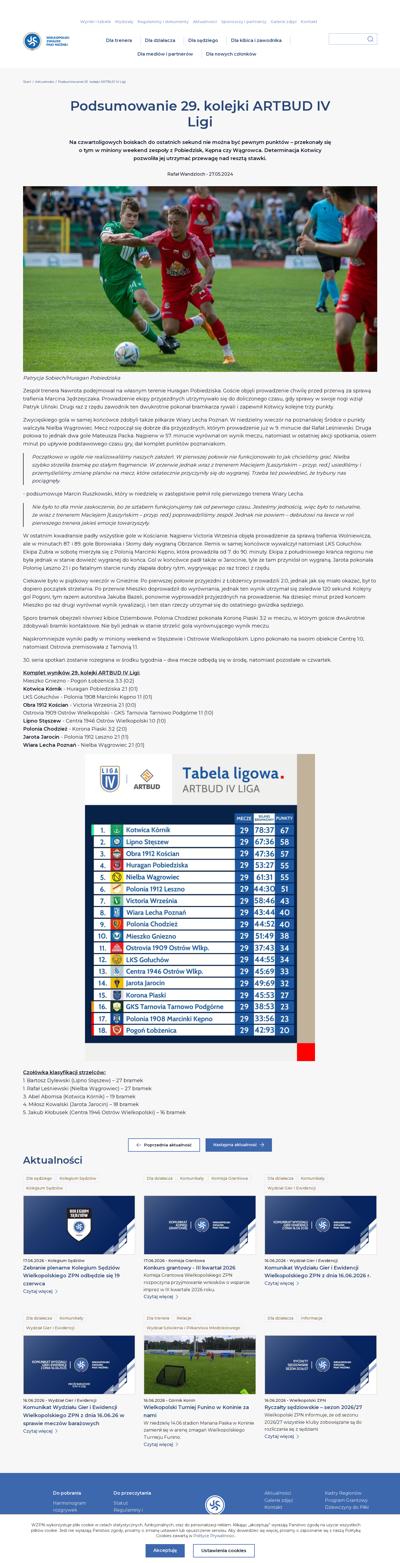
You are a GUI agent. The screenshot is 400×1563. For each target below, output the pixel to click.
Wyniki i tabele (95, 21)
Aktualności (205, 21)
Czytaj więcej (40, 1291)
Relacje (184, 1318)
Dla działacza (160, 40)
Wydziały (124, 21)
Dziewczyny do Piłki (347, 1507)
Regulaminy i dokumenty (163, 21)
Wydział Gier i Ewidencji (292, 1188)
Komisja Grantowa (229, 1178)
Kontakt (309, 21)
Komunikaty (192, 1178)
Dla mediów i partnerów (165, 54)
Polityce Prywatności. (214, 1535)
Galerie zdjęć (284, 21)
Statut (121, 1503)
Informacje (311, 1318)
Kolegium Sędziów (77, 1178)
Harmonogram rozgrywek (69, 1506)
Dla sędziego (203, 40)
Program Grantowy (346, 1500)
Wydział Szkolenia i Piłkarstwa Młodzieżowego (193, 1327)
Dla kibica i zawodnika (256, 40)
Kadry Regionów (343, 1493)
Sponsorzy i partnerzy (243, 21)
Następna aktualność (238, 1144)
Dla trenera (119, 40)
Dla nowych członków (231, 54)
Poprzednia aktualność (164, 1145)
